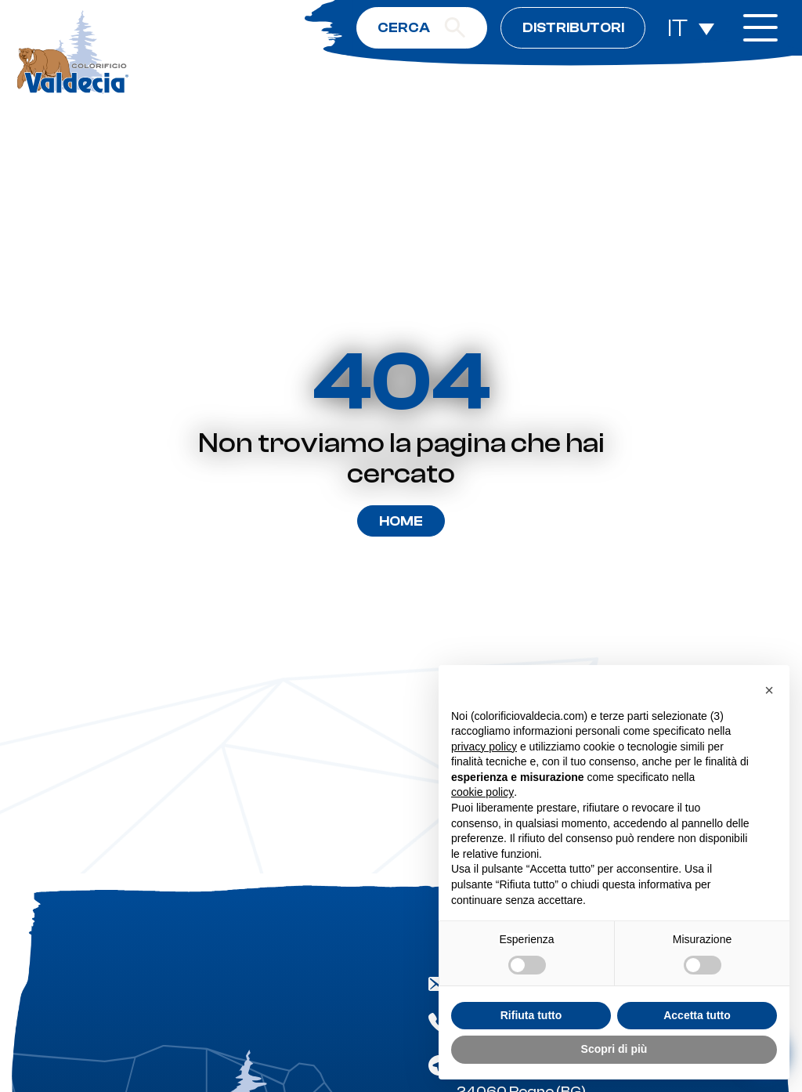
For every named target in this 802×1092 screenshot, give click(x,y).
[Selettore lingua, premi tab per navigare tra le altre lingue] (690, 28)
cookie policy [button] (482, 792)
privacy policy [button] (484, 746)
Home (401, 521)
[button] (769, 690)
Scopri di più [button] (614, 1049)
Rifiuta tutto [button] (531, 1015)
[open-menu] (760, 28)
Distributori (573, 27)
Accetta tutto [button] (697, 1015)
